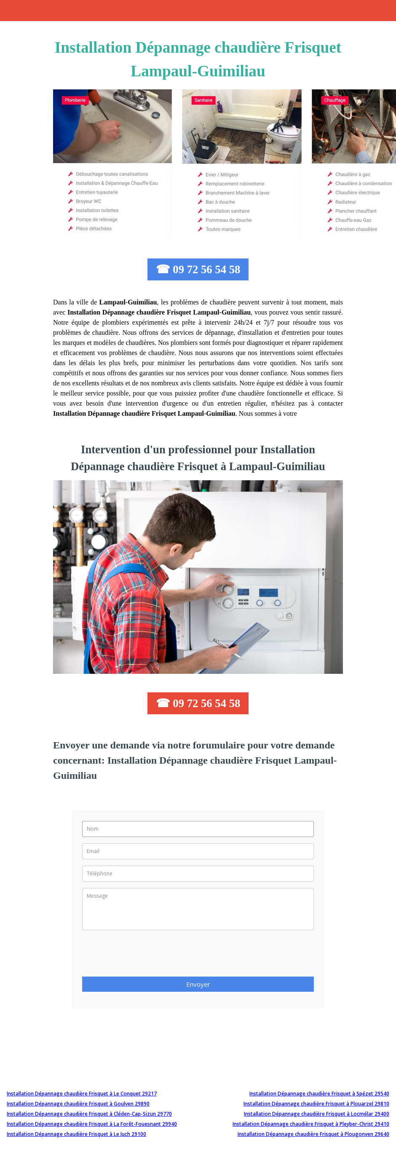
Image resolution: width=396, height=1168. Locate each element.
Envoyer (198, 984)
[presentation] (146, 955)
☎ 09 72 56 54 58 (198, 269)
